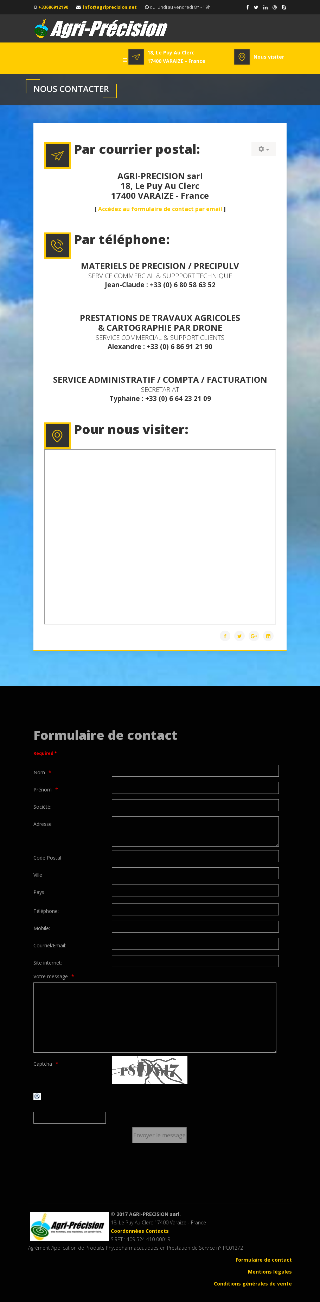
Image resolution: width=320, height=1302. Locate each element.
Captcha (42, 1063)
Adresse (42, 824)
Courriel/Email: (49, 945)
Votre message (50, 976)
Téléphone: (46, 911)
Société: (42, 806)
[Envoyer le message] (159, 1135)
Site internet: (47, 962)
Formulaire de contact (264, 1259)
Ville (37, 875)
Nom (39, 772)
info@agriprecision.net (110, 7)
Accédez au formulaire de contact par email (160, 209)
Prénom (42, 789)
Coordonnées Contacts (140, 1231)
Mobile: (41, 928)
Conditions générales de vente (253, 1283)
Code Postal (47, 857)
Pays (38, 892)
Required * (45, 753)
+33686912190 (53, 7)
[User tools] (263, 149)
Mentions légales (270, 1271)
